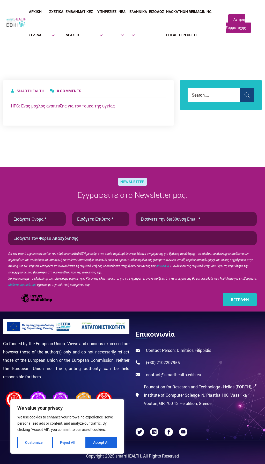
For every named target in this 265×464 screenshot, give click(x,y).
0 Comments (66, 90)
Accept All (101, 442)
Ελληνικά (138, 11)
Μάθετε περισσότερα (22, 284)
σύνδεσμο (162, 266)
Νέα (122, 11)
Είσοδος (156, 11)
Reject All (67, 442)
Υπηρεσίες (106, 11)
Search (247, 95)
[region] (67, 426)
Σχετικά (56, 11)
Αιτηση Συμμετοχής (236, 23)
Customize (33, 442)
